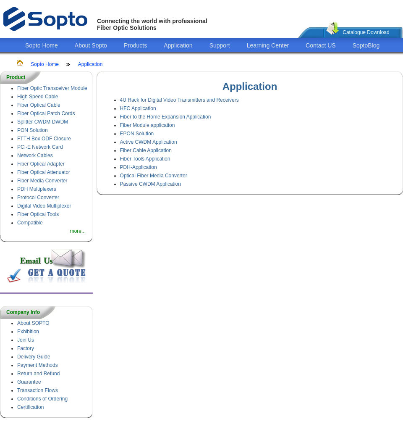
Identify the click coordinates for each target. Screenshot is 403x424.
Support (219, 45)
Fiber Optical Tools (38, 214)
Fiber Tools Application (145, 159)
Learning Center (268, 45)
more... (78, 231)
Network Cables (35, 155)
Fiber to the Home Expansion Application (165, 117)
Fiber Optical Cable (38, 105)
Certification (30, 407)
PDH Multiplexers (36, 189)
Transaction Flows (37, 390)
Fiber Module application (147, 125)
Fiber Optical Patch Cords (46, 113)
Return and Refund (38, 374)
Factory (25, 348)
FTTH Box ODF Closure (44, 139)
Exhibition (28, 331)
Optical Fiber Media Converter (153, 176)
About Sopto (91, 45)
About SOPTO (33, 323)
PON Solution (32, 130)
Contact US (321, 45)
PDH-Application (138, 167)
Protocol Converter (38, 197)
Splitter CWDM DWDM (42, 122)
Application (178, 45)
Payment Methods (37, 365)
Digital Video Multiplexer (44, 206)
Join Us (25, 340)
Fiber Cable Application (146, 150)
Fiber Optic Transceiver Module (52, 88)
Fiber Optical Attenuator (43, 172)
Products (135, 45)
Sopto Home (41, 45)
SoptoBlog (366, 45)
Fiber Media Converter (42, 181)
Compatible (30, 223)
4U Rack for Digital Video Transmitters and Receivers (179, 100)
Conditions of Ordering (42, 399)
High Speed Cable (37, 97)
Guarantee (29, 382)
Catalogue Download (366, 32)
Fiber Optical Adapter (41, 164)
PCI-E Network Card (40, 147)
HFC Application (138, 108)
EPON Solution (137, 134)
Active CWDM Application (148, 142)
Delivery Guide (33, 357)
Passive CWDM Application (150, 184)
